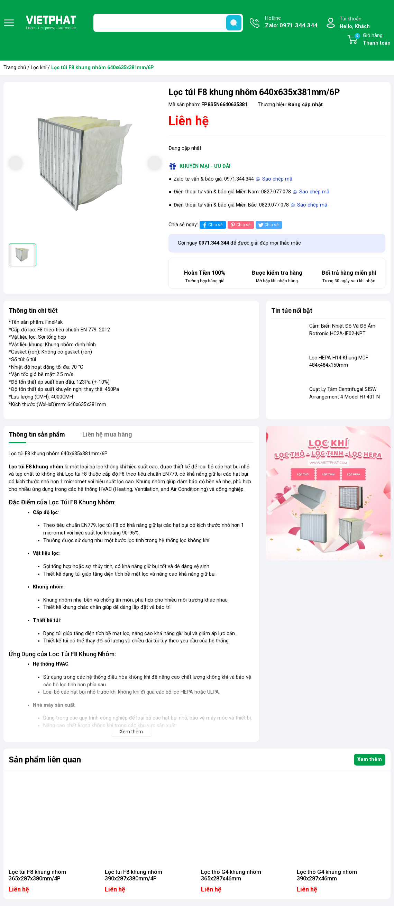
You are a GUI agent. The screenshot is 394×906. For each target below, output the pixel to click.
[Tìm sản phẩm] (168, 23)
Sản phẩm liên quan (45, 760)
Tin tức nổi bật (291, 310)
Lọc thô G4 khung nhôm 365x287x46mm (231, 875)
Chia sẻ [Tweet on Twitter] (267, 225)
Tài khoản (355, 23)
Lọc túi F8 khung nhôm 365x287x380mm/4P (37, 875)
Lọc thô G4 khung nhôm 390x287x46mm (327, 875)
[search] (233, 22)
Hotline (291, 22)
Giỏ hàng (372, 40)
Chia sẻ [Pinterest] (239, 225)
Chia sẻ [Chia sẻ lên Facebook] (211, 225)
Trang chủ (14, 68)
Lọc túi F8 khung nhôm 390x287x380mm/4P (133, 875)
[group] (85, 163)
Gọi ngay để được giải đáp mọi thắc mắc (239, 243)
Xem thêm (369, 759)
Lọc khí (38, 68)
